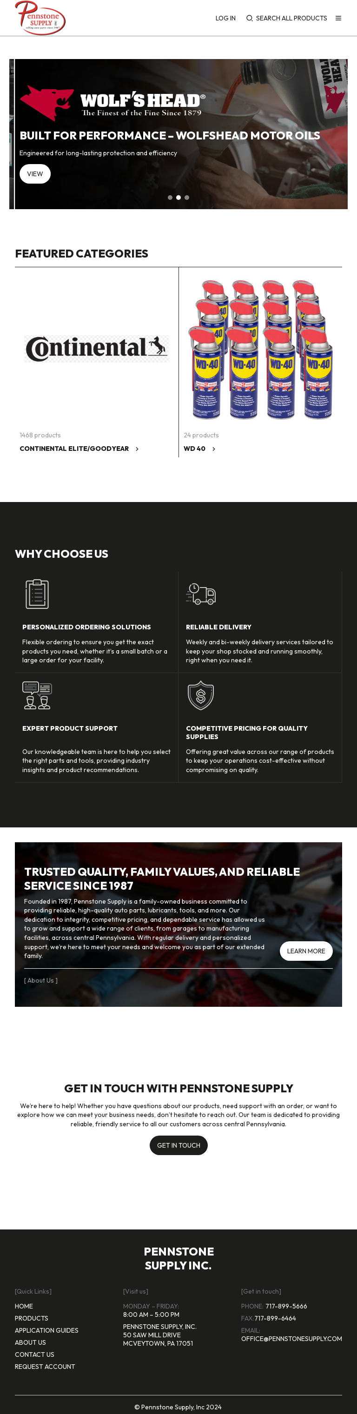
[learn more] (306, 949)
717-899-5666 (286, 1306)
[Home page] (40, 17)
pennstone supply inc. (179, 1258)
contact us (34, 1354)
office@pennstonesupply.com (291, 1339)
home (24, 1306)
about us (30, 1342)
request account (45, 1366)
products (31, 1318)
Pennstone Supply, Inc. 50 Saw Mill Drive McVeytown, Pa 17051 (160, 1335)
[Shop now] (52, 175)
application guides (47, 1330)
